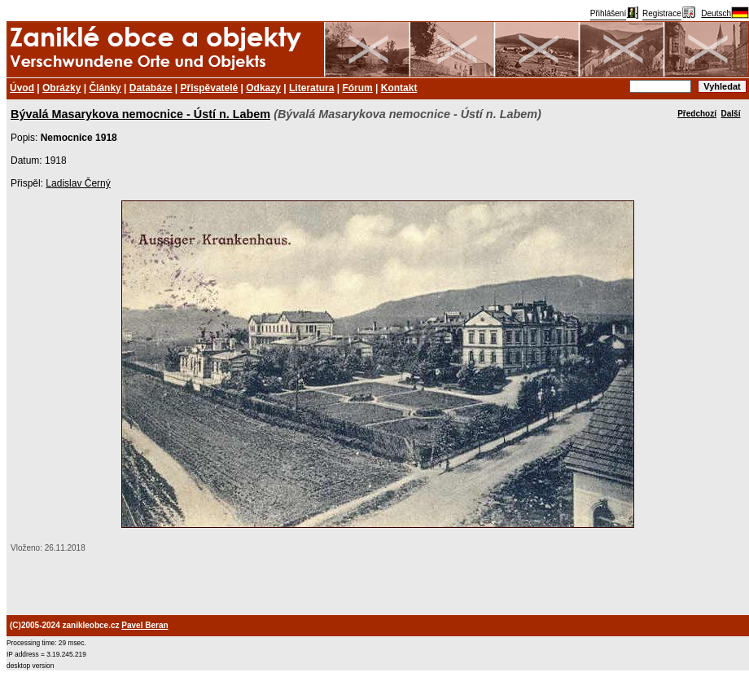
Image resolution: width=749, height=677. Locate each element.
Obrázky (61, 88)
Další (731, 113)
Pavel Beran (144, 625)
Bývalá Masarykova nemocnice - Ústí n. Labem (140, 114)
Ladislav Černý (78, 183)
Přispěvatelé (210, 88)
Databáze (151, 88)
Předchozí (696, 113)
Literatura (311, 88)
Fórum (357, 88)
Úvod (22, 88)
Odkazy (263, 88)
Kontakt (399, 88)
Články (104, 88)
